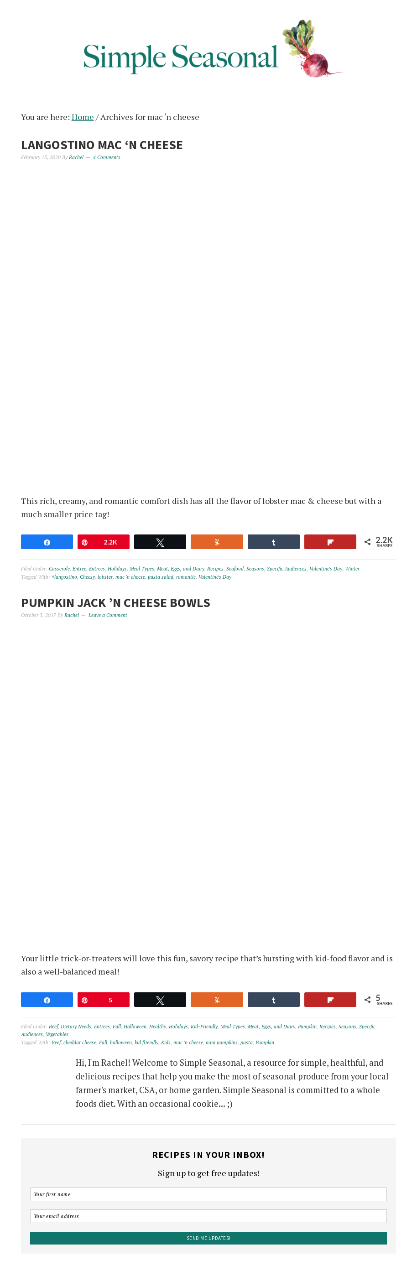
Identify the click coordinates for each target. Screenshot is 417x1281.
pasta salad (160, 577)
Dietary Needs (76, 1026)
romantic (186, 577)
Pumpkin (307, 1026)
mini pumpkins (222, 1042)
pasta (246, 1042)
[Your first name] (208, 1194)
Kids (166, 1042)
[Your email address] (208, 1216)
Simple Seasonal (208, 46)
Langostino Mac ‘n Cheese (102, 144)
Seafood (235, 568)
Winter (352, 568)
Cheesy (87, 577)
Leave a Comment (108, 615)
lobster (105, 577)
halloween (121, 1042)
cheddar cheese (79, 1042)
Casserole (59, 568)
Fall (117, 1026)
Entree (79, 568)
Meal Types (142, 568)
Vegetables (57, 1034)
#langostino (64, 577)
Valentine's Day (325, 568)
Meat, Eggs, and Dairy (180, 568)
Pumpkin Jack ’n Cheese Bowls (115, 602)
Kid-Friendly (204, 1026)
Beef (53, 1026)
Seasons (255, 568)
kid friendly (146, 1042)
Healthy (157, 1026)
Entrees (97, 568)
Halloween (135, 1026)
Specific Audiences (287, 568)
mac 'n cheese (130, 577)
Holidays (117, 568)
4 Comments (106, 157)
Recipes (215, 568)
